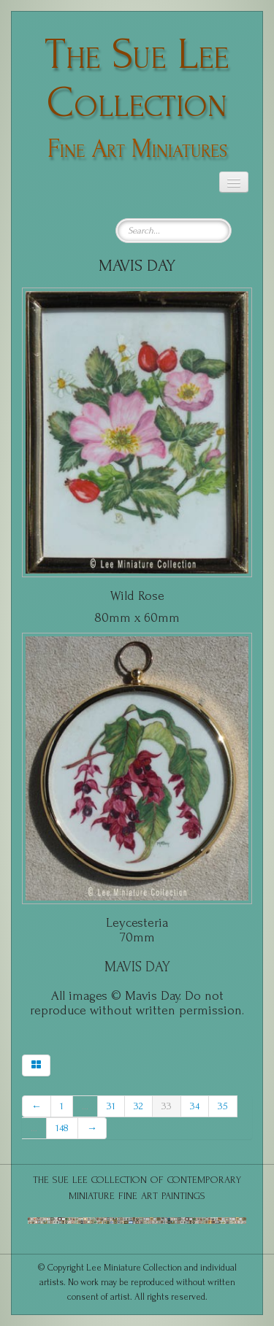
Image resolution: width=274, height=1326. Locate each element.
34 (194, 1105)
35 (223, 1105)
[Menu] (233, 182)
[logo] (137, 93)
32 (138, 1105)
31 (111, 1105)
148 (62, 1127)
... (85, 1105)
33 (166, 1105)
